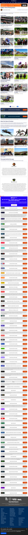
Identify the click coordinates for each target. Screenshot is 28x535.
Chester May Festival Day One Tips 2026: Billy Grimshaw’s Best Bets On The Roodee (20, 58)
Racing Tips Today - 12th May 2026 (6, 35)
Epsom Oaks (20, 513)
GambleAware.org (2, 416)
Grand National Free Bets (12, 513)
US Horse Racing (3, 512)
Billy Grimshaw (6, 9)
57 (16, 106)
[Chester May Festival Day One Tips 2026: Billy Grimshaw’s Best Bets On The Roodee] (20, 52)
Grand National (2, 523)
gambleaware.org (11, 323)
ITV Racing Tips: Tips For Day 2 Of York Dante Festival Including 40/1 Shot (7, 25)
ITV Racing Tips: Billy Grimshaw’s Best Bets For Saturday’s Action (7, 46)
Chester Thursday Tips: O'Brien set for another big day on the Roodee (7, 57)
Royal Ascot (20, 514)
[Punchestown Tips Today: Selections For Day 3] (7, 98)
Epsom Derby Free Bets (12, 514)
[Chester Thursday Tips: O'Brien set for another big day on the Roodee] (7, 52)
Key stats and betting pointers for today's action (20, 146)
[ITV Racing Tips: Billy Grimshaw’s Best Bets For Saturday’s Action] (7, 41)
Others (9, 9)
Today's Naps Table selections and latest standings (7, 146)
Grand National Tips (12, 525)
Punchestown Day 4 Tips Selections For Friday (20, 92)
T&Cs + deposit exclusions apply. (19, 420)
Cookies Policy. (18, 531)
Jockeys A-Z (20, 524)
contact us (9, 13)
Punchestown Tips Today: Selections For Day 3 (7, 103)
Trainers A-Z (20, 525)
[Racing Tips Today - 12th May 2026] (7, 31)
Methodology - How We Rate (4, 513)
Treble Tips (11, 522)
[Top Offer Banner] (14, 5)
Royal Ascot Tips (11, 523)
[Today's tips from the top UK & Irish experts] (20, 132)
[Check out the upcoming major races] (7, 132)
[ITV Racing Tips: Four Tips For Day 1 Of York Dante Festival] (20, 20)
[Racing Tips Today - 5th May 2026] (7, 64)
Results (13, 2)
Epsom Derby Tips (12, 524)
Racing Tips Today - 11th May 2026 (20, 35)
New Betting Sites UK (12, 511)
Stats (8, 2)
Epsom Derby (20, 512)
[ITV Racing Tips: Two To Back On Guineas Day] (20, 75)
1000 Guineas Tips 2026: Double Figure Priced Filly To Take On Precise (20, 69)
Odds (10, 2)
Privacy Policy (2, 514)
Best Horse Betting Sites (12, 512)
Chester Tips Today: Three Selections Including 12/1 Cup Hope (20, 46)
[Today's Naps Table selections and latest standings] (7, 141)
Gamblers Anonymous (17, 504)
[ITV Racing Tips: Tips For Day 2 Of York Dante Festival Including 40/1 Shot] (7, 20)
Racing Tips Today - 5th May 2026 (6, 68)
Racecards (3, 2)
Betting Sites (24, 2)
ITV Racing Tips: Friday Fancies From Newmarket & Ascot (7, 92)
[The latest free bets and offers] (20, 151)
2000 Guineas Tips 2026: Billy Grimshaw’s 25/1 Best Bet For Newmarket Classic (5, 81)
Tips (6, 2)
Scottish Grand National (21, 511)
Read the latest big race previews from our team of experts (7, 156)
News (16, 2)
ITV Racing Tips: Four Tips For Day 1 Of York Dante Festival (20, 25)
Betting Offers (19, 2)
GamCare (10, 504)
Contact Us (2, 511)
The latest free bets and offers (18, 156)
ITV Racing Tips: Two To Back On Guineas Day (19, 80)
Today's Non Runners (21, 522)
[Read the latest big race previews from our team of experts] (7, 151)
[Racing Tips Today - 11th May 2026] (20, 31)
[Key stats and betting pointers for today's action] (20, 141)
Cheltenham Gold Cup (3, 522)
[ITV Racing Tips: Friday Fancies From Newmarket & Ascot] (7, 87)
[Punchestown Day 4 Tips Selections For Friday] (20, 87)
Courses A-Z (20, 523)
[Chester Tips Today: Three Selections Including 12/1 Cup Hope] (20, 41)
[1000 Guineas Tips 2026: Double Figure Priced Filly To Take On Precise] (20, 64)
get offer (24, 212)
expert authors (17, 12)
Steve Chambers (17, 26)
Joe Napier (2, 26)
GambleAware (12, 504)
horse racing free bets (18, 126)
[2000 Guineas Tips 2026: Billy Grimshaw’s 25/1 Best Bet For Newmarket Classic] (7, 75)
